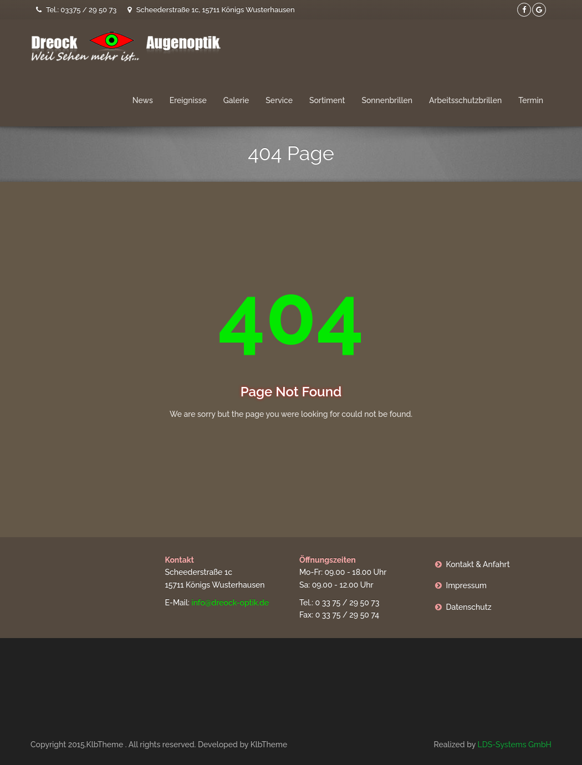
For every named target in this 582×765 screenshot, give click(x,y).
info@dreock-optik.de (230, 602)
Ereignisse (188, 100)
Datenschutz (469, 607)
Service (279, 100)
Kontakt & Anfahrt (478, 564)
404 (291, 315)
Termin (530, 100)
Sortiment (327, 100)
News (142, 100)
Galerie (236, 100)
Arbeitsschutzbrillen (465, 100)
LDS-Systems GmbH (514, 744)
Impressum (466, 585)
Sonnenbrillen (386, 100)
